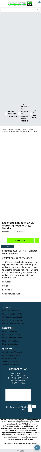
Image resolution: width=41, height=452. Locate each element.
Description (7, 246)
